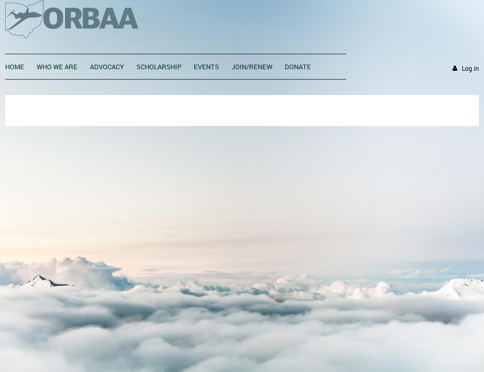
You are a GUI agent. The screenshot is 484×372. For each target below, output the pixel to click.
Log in (470, 68)
